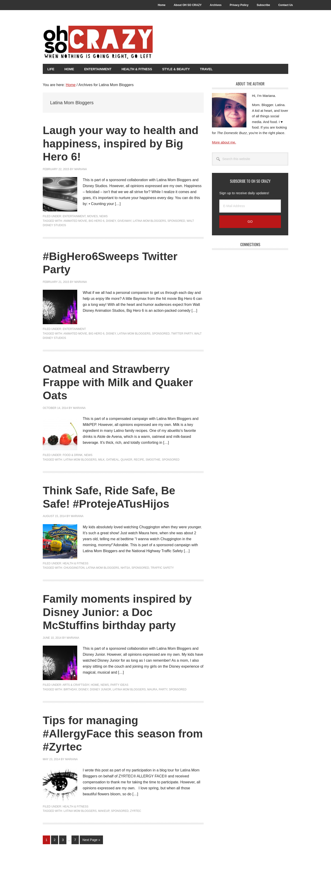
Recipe (139, 459)
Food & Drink (73, 455)
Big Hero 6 (97, 220)
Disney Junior (100, 689)
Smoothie (153, 459)
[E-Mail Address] (250, 206)
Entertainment (74, 216)
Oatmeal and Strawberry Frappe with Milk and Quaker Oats (118, 382)
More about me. (224, 142)
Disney (111, 220)
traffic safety (162, 567)
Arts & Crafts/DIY (76, 684)
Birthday (70, 689)
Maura (152, 689)
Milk (101, 459)
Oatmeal (112, 459)
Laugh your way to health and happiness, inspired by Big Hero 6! (120, 143)
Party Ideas (119, 684)
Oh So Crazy (123, 43)
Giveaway (124, 220)
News (103, 216)
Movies (92, 216)
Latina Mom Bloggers (149, 220)
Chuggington (73, 567)
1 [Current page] (47, 840)
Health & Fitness (75, 563)
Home (95, 684)
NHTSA (125, 567)
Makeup (103, 811)
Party (163, 689)
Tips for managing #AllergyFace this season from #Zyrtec (123, 733)
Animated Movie (75, 220)
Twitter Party (182, 333)
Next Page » (91, 840)
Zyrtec (135, 811)
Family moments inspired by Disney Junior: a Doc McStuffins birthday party (117, 612)
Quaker (126, 459)
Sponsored (176, 220)
